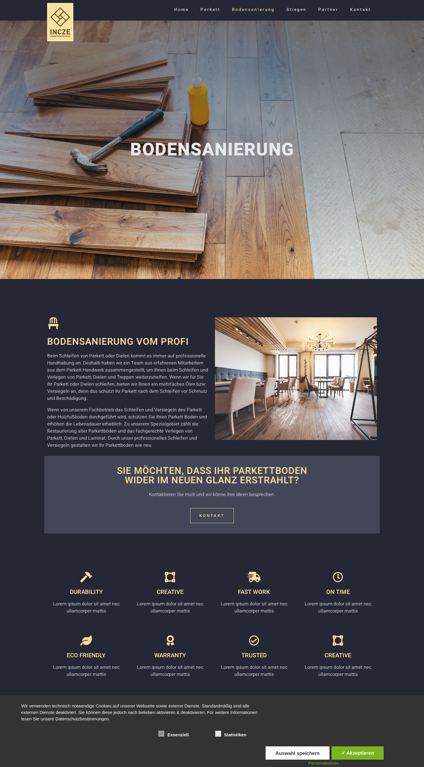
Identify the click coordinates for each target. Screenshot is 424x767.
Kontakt (360, 9)
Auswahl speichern (297, 753)
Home (181, 9)
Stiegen (296, 9)
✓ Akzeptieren (357, 752)
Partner (328, 9)
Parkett (210, 9)
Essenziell (173, 733)
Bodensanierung (253, 9)
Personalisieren (324, 763)
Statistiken (230, 733)
